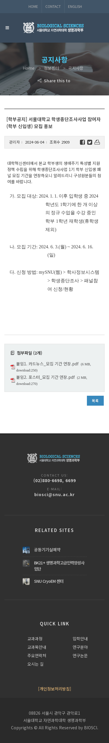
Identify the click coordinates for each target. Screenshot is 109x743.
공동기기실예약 (47, 549)
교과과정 (34, 638)
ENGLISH (75, 6)
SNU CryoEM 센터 (48, 581)
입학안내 (80, 638)
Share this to (54, 80)
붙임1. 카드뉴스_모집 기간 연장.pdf (47, 364)
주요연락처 (36, 655)
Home (33, 6)
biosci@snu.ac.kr (54, 494)
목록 (95, 400)
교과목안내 (36, 647)
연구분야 (80, 647)
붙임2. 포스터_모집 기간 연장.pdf (45, 377)
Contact (53, 6)
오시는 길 (35, 664)
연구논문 (80, 655)
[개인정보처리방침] (54, 689)
